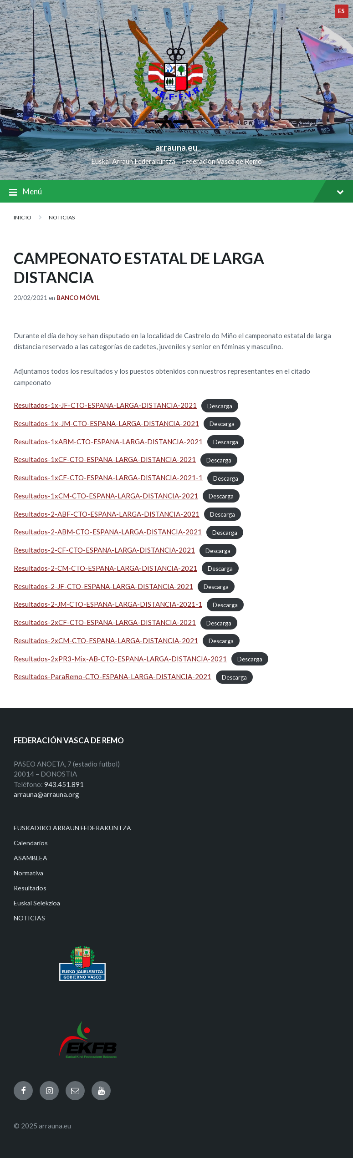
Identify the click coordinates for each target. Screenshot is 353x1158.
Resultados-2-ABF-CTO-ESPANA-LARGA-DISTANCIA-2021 (107, 514)
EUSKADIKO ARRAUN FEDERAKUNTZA (72, 828)
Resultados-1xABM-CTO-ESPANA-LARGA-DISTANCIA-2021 (108, 441)
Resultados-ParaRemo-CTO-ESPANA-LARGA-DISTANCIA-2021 (112, 676)
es (341, 11)
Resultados (30, 888)
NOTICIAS (62, 217)
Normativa (28, 873)
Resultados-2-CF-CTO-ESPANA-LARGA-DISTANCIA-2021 (104, 550)
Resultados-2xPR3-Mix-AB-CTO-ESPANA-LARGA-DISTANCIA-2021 (120, 659)
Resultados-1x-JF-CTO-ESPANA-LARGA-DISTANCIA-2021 (105, 405)
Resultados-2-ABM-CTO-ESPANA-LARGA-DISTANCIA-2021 (108, 532)
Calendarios (31, 843)
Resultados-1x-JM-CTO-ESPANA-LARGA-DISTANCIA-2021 (106, 423)
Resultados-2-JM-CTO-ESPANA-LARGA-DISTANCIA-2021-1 (108, 604)
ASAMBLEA (30, 858)
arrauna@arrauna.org (46, 794)
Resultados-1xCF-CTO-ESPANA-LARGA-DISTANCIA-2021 (105, 459)
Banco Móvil (78, 297)
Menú (176, 192)
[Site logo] (176, 132)
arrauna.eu (176, 147)
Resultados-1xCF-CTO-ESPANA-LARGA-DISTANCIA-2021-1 (108, 477)
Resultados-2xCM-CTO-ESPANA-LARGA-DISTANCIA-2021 (106, 640)
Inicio (23, 217)
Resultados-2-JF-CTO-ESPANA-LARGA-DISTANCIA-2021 (103, 586)
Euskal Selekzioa (37, 903)
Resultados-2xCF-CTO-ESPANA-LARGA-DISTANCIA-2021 (105, 622)
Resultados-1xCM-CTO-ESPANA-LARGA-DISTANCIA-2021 (106, 496)
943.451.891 (64, 784)
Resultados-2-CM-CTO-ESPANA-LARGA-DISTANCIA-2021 (105, 568)
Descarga (219, 405)
